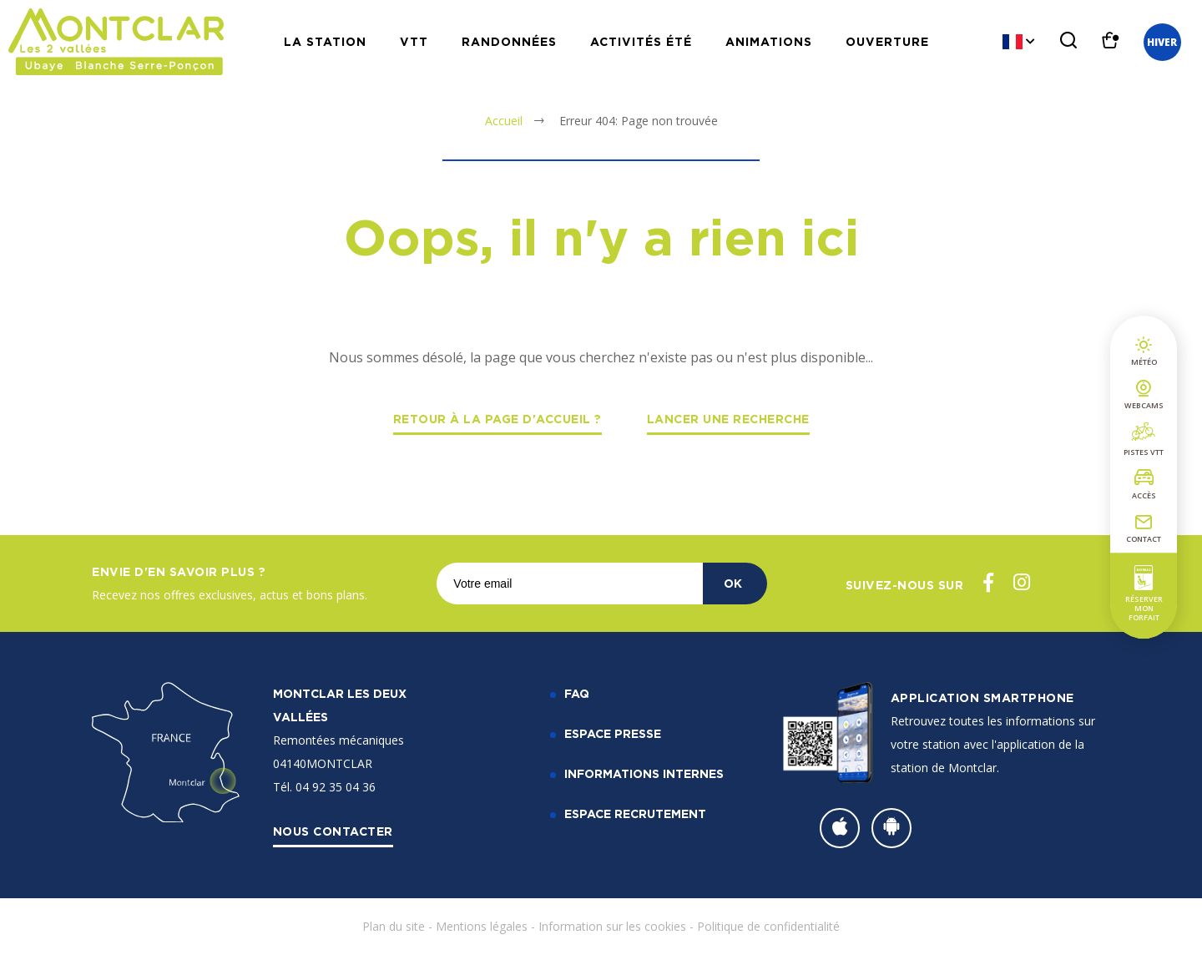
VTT (414, 41)
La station (325, 41)
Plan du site (393, 926)
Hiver (1162, 42)
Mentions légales (482, 926)
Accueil (504, 121)
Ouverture (887, 41)
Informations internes (644, 773)
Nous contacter (333, 831)
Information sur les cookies (612, 926)
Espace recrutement (635, 813)
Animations (768, 41)
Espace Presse (612, 733)
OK (733, 583)
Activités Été (641, 41)
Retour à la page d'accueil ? (497, 418)
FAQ (576, 693)
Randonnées (509, 41)
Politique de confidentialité (768, 926)
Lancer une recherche (728, 418)
